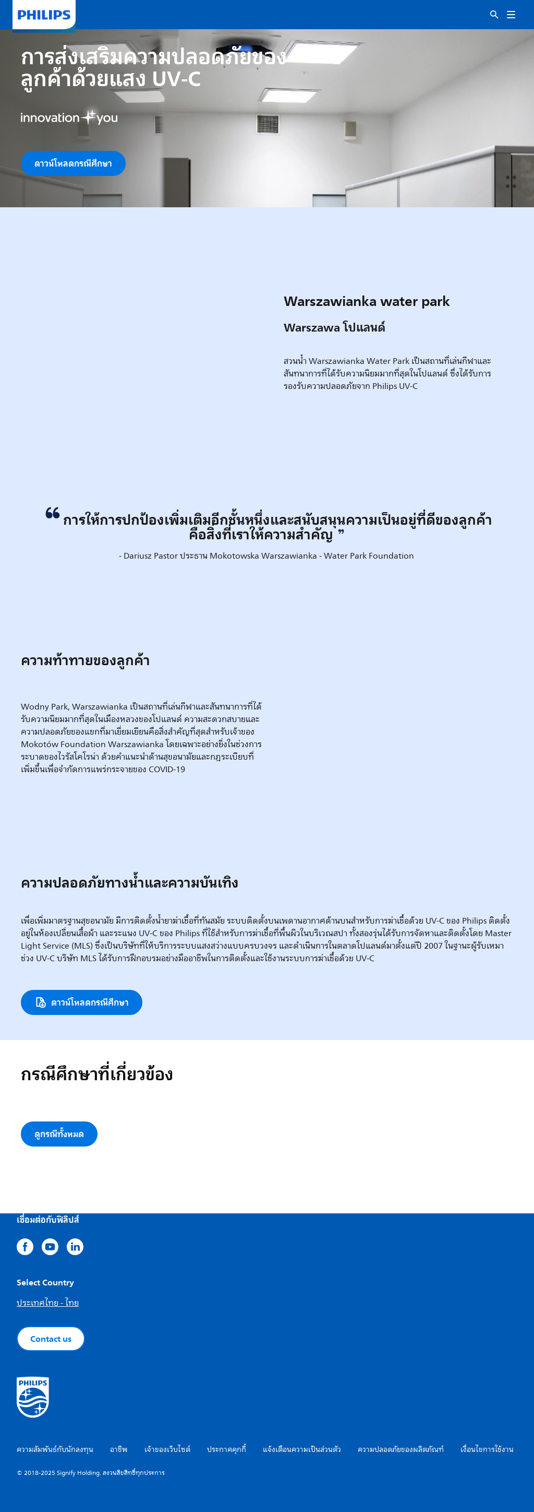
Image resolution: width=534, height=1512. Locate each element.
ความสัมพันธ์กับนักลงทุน (55, 1450)
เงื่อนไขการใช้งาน (487, 1450)
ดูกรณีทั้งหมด (59, 1134)
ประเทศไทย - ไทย (48, 1303)
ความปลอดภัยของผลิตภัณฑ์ (401, 1450)
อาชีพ (119, 1450)
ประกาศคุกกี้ (226, 1450)
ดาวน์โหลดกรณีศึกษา (73, 163)
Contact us (50, 1338)
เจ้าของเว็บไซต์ (167, 1450)
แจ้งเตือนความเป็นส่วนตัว (302, 1450)
